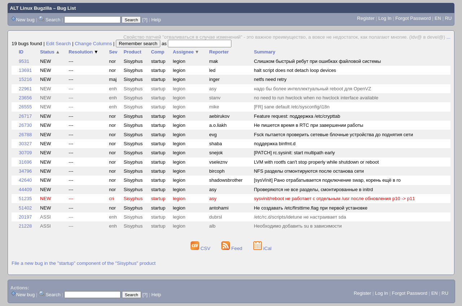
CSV (201, 248)
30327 (25, 143)
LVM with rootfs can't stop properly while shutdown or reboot (316, 162)
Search (52, 19)
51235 (25, 198)
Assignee (186, 52)
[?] (144, 19)
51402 (25, 208)
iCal (262, 248)
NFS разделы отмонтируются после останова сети (308, 171)
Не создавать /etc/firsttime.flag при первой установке (310, 208)
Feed (232, 248)
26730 (25, 125)
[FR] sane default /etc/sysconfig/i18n (292, 106)
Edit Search (58, 43)
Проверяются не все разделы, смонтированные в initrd (313, 189)
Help (156, 19)
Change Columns (93, 43)
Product (132, 52)
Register (365, 18)
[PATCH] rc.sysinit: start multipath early (294, 152)
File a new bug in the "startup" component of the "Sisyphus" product (84, 263)
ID (21, 52)
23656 (25, 97)
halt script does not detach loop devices (295, 70)
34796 (25, 171)
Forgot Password (413, 18)
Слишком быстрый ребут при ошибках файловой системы (317, 61)
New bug (25, 19)
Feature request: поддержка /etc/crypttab (297, 116)
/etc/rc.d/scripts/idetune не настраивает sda (300, 217)
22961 (25, 88)
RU (448, 18)
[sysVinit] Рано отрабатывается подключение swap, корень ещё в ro (327, 180)
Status (50, 52)
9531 (24, 61)
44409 (25, 189)
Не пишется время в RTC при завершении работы (308, 125)
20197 (25, 217)
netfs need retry (270, 79)
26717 (25, 116)
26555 (25, 106)
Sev (113, 52)
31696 (25, 162)
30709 (25, 152)
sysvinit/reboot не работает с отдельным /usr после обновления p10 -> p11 (334, 198)
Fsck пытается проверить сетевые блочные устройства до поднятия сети (333, 134)
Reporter (219, 52)
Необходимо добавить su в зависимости (297, 226)
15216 (25, 79)
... (448, 37)
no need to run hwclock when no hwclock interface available (316, 97)
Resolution (84, 52)
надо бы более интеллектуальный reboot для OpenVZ (312, 88)
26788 (25, 134)
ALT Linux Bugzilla (31, 8)
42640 (25, 180)
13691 (25, 70)
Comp (157, 52)
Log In (384, 18)
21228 (25, 226)
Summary (264, 52)
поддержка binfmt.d (274, 143)
